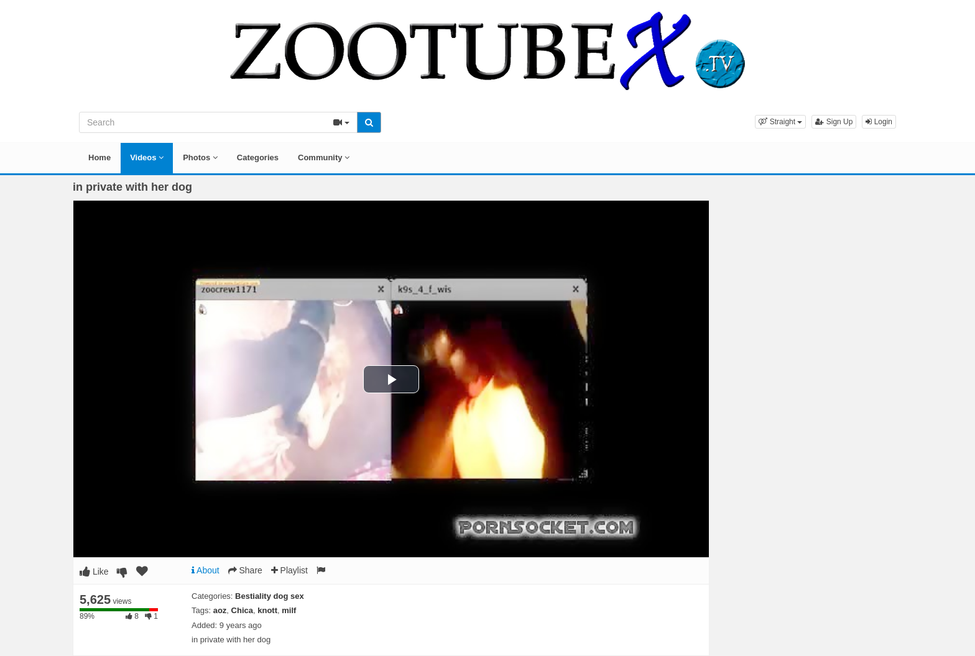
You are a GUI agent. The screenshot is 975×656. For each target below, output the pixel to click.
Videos (147, 157)
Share (245, 570)
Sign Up (834, 121)
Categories (258, 157)
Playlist (289, 570)
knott (267, 610)
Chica (242, 610)
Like (94, 571)
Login (879, 121)
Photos (200, 157)
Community (323, 157)
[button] (780, 122)
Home (99, 157)
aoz (220, 610)
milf (289, 610)
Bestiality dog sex (269, 596)
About (205, 570)
